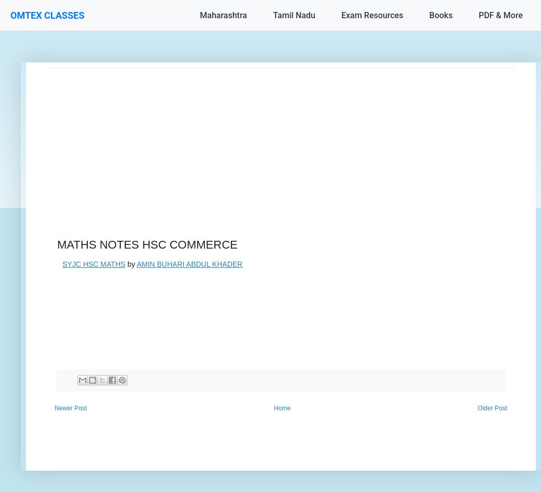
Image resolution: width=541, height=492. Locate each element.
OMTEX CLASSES (47, 15)
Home (282, 408)
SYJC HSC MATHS (93, 264)
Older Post (492, 408)
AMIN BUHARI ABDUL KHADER (189, 264)
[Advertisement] (281, 141)
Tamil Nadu (294, 15)
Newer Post (71, 408)
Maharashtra (223, 15)
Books (441, 15)
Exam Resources (372, 15)
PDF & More (501, 15)
